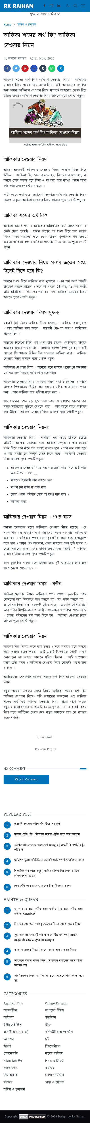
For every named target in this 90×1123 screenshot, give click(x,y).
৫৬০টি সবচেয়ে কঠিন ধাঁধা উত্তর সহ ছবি (37, 824)
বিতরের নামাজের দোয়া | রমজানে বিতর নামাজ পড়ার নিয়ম (47, 924)
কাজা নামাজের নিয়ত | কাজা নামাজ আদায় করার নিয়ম (45, 950)
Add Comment (26, 779)
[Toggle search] (75, 6)
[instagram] (51, 5)
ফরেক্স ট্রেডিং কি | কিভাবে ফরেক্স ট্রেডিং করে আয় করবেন (47, 834)
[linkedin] (58, 5)
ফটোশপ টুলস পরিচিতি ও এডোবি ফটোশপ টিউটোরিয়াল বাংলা (49, 860)
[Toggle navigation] (83, 5)
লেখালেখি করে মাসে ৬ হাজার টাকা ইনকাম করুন (42, 886)
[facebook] (44, 5)
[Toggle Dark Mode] (67, 5)
